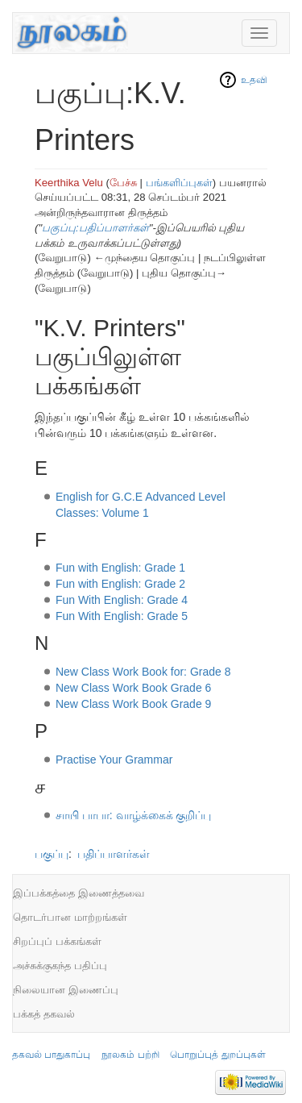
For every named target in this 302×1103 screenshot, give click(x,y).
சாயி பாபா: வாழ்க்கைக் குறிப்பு (134, 815)
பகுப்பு (51, 853)
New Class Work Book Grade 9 (133, 703)
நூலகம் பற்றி (130, 1054)
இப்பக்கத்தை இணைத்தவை (78, 893)
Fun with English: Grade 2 (120, 583)
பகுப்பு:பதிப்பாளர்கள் (95, 228)
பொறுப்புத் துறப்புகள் (217, 1054)
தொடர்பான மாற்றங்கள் (70, 917)
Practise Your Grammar (114, 759)
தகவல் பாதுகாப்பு (51, 1054)
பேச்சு (123, 183)
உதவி (254, 79)
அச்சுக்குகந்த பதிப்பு (60, 965)
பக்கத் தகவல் (44, 1014)
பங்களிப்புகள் (179, 183)
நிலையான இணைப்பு (65, 990)
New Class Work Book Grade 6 (133, 687)
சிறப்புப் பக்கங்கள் (57, 941)
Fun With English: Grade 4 (122, 599)
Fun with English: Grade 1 (120, 567)
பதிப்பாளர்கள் (113, 853)
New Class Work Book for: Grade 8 (143, 671)
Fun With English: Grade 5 (122, 616)
